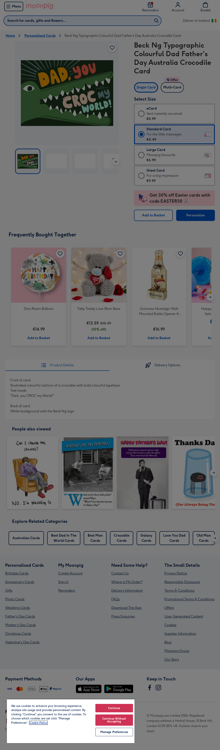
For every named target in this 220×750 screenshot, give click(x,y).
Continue (114, 708)
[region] (70, 721)
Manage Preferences (114, 732)
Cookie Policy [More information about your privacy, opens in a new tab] (38, 722)
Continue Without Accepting (114, 720)
